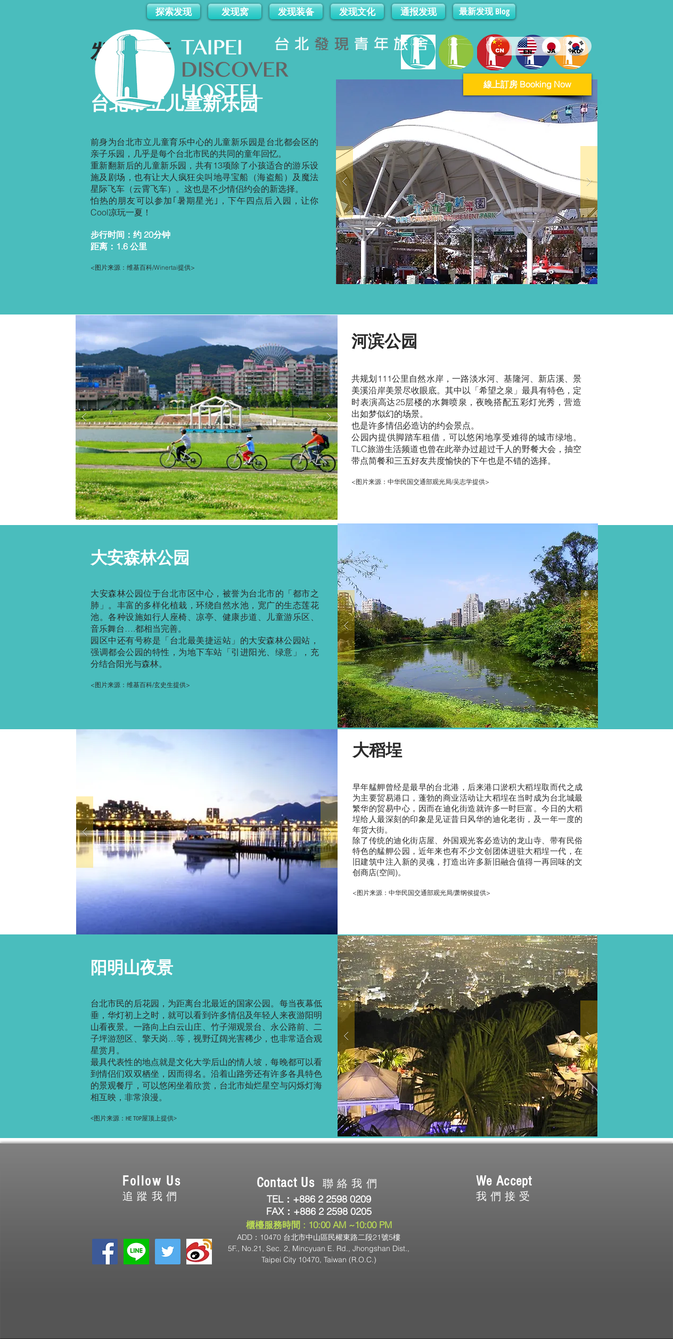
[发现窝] (234, 11)
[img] (442, 1253)
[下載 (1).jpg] (199, 1251)
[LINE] (136, 1251)
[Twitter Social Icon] (167, 1251)
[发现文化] (357, 11)
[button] (466, 181)
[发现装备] (296, 11)
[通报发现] (418, 11)
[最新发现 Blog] (484, 11)
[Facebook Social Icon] (105, 1251)
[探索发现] (173, 11)
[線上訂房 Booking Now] (527, 84)
